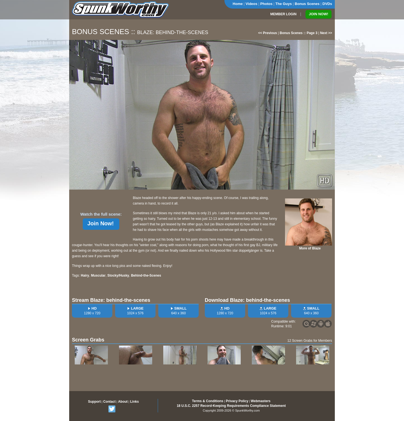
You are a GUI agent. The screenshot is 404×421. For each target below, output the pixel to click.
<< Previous (267, 33)
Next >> (326, 33)
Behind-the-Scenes (146, 275)
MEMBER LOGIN (283, 14)
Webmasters (260, 401)
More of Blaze (310, 248)
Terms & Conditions (207, 401)
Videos (251, 4)
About (123, 402)
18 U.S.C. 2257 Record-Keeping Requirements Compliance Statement (231, 406)
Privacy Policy (237, 401)
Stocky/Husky (118, 275)
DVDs (327, 4)
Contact (109, 402)
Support (94, 402)
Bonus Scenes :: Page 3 (298, 33)
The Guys (283, 4)
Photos (266, 4)
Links (134, 402)
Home (238, 4)
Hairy (85, 275)
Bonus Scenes (307, 4)
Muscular (98, 275)
